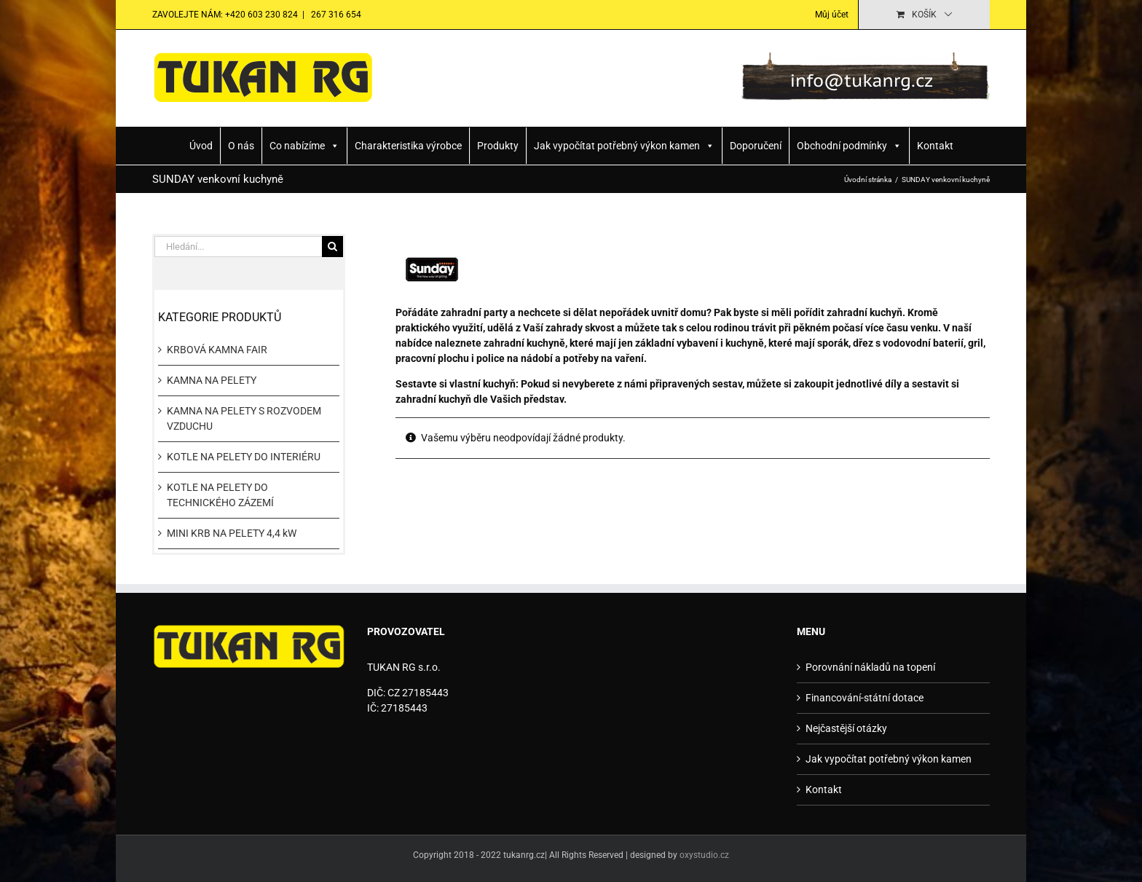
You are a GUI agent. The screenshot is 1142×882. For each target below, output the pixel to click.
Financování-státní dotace (865, 698)
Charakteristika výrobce (408, 145)
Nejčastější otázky (846, 728)
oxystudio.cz (704, 855)
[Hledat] (332, 246)
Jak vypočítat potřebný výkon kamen (624, 145)
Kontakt (935, 145)
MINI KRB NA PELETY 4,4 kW (231, 533)
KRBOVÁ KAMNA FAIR (217, 349)
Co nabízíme (304, 145)
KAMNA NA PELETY (211, 380)
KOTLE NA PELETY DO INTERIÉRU (243, 456)
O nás (241, 145)
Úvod (201, 145)
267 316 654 (335, 14)
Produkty (498, 145)
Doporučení (755, 145)
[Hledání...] (238, 246)
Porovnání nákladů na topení (870, 667)
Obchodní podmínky (849, 145)
